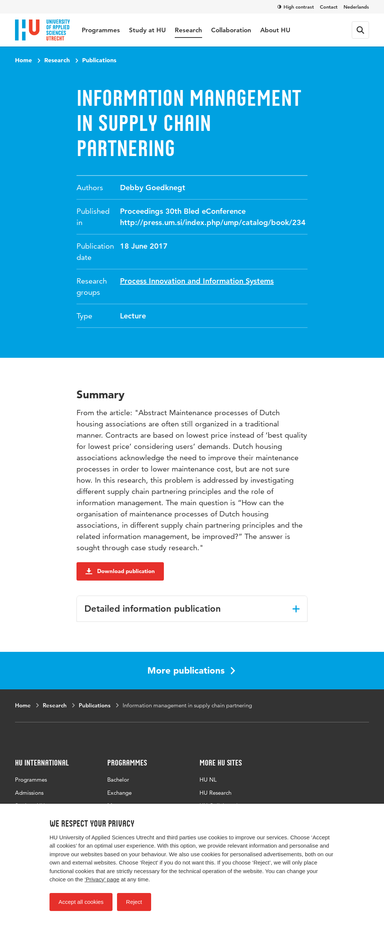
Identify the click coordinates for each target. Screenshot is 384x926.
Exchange (119, 792)
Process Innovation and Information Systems (197, 280)
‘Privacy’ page (101, 879)
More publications (191, 670)
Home (23, 60)
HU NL (208, 779)
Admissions (29, 792)
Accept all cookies (81, 902)
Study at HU (147, 30)
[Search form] (360, 30)
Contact (329, 7)
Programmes (101, 30)
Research (188, 30)
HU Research (215, 792)
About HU (275, 30)
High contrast (296, 7)
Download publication (120, 571)
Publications (99, 60)
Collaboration (231, 30)
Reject (134, 902)
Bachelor (118, 779)
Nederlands (356, 7)
